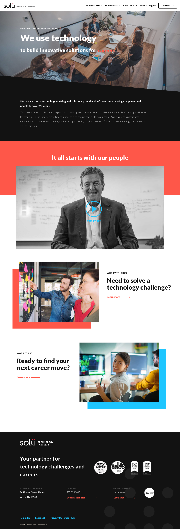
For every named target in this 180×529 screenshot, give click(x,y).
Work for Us (112, 5)
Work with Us (94, 5)
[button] (101, 5)
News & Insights (148, 5)
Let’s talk (124, 497)
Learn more (118, 296)
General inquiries (82, 497)
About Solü (130, 5)
